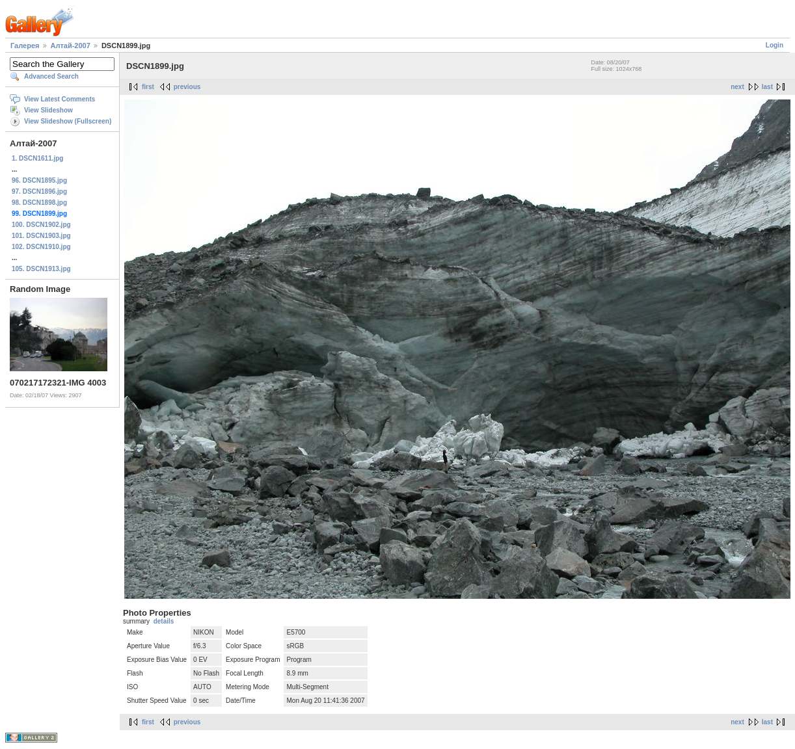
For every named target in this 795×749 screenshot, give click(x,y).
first (148, 86)
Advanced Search (51, 76)
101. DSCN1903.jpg (41, 235)
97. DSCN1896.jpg (39, 191)
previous (187, 86)
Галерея (24, 45)
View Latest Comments (59, 99)
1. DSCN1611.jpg (37, 158)
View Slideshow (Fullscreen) (67, 121)
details (164, 621)
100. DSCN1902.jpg (41, 224)
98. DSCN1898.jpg (39, 202)
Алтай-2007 (70, 45)
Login (774, 45)
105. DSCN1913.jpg (41, 268)
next (737, 86)
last (767, 86)
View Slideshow (48, 110)
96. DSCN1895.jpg (39, 180)
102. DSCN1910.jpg (41, 246)
